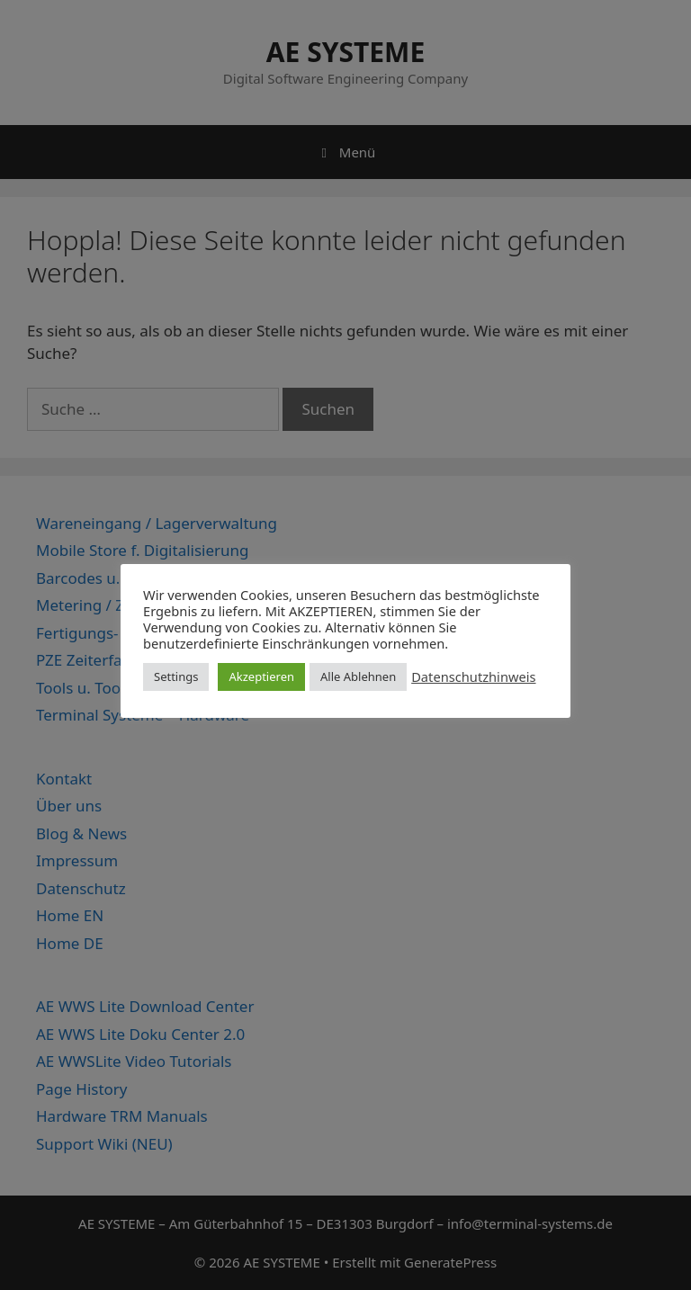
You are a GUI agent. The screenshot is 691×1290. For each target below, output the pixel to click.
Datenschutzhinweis (473, 676)
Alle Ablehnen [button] (358, 676)
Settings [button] (176, 676)
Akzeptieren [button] (261, 676)
